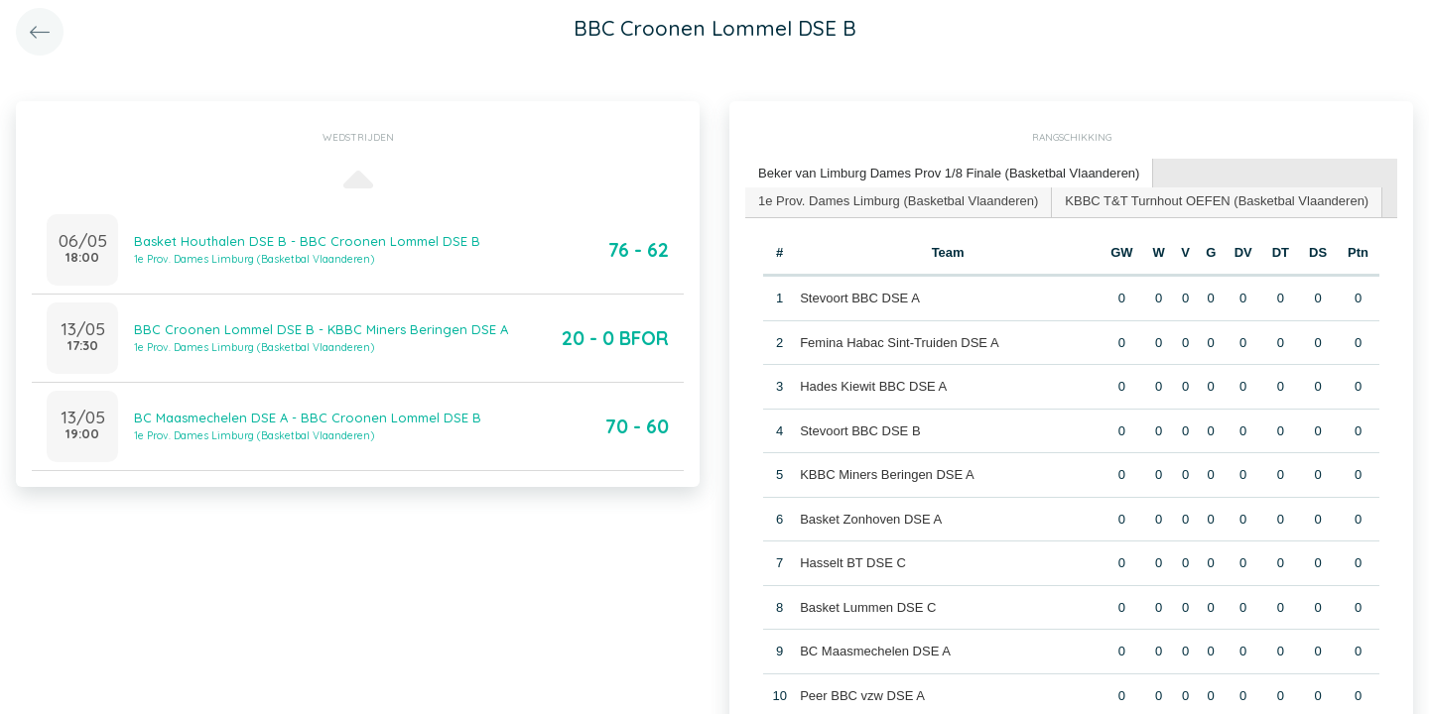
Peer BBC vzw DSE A (862, 695)
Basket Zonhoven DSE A (871, 519)
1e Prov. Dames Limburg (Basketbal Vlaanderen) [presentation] (898, 200)
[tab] (949, 174)
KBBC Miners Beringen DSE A (887, 474)
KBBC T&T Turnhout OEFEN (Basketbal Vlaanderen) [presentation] (1216, 200)
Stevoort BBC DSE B (860, 430)
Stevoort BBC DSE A (860, 298)
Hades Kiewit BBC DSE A (873, 386)
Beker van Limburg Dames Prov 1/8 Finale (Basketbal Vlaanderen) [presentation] (948, 173)
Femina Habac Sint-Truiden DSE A (899, 342)
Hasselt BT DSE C (853, 562)
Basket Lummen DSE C (868, 607)
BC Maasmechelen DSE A (875, 651)
